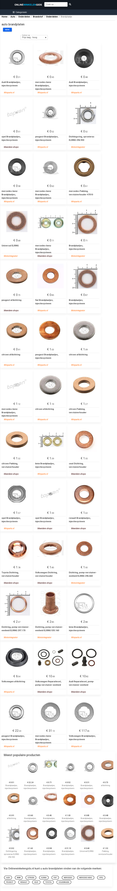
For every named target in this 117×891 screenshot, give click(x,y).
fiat (55, 878)
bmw (19, 878)
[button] (20, 12)
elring (44, 878)
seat (36, 882)
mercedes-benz (85, 878)
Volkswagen (64, 882)
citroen (31, 878)
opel (101, 878)
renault (23, 882)
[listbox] (34, 37)
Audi (8, 878)
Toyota (48, 882)
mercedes (68, 878)
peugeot (9, 882)
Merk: (7, 30)
